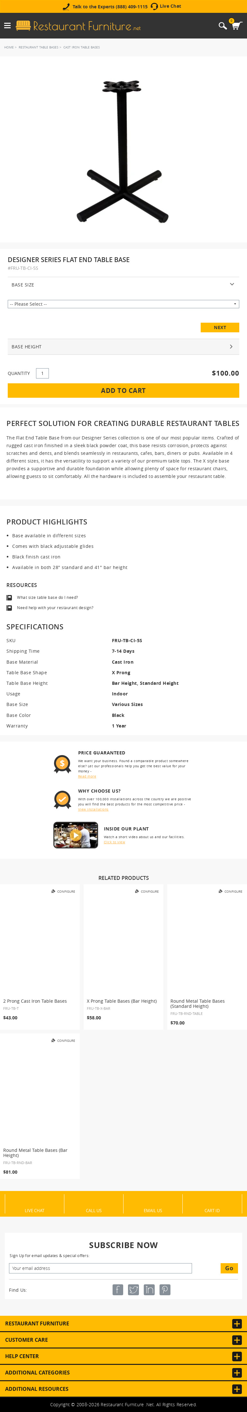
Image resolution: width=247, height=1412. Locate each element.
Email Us (153, 1210)
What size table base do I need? (47, 597)
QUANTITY (19, 373)
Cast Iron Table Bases (81, 47)
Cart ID (212, 1210)
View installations (93, 809)
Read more (87, 776)
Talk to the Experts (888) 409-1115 (110, 6)
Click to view (114, 842)
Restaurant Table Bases (38, 47)
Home (9, 47)
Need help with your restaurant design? (55, 607)
